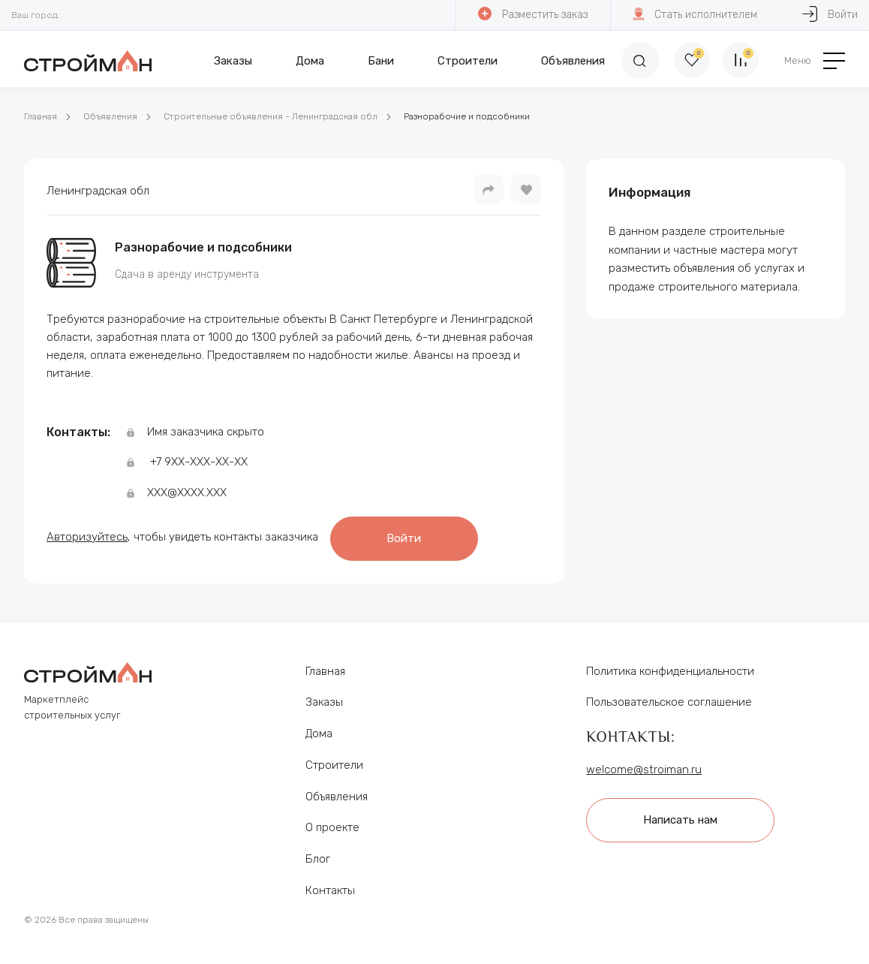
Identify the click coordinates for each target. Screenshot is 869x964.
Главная (40, 116)
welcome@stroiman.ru (644, 765)
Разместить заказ (532, 14)
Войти (409, 535)
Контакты (330, 886)
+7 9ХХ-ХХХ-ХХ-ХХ (199, 461)
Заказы (233, 61)
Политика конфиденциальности (670, 666)
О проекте (332, 823)
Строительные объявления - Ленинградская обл (270, 116)
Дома (310, 61)
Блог (317, 854)
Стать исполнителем (694, 14)
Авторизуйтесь (87, 534)
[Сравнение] (740, 61)
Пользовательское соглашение (669, 698)
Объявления (573, 61)
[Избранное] (687, 61)
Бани (381, 61)
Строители (468, 61)
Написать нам (683, 814)
